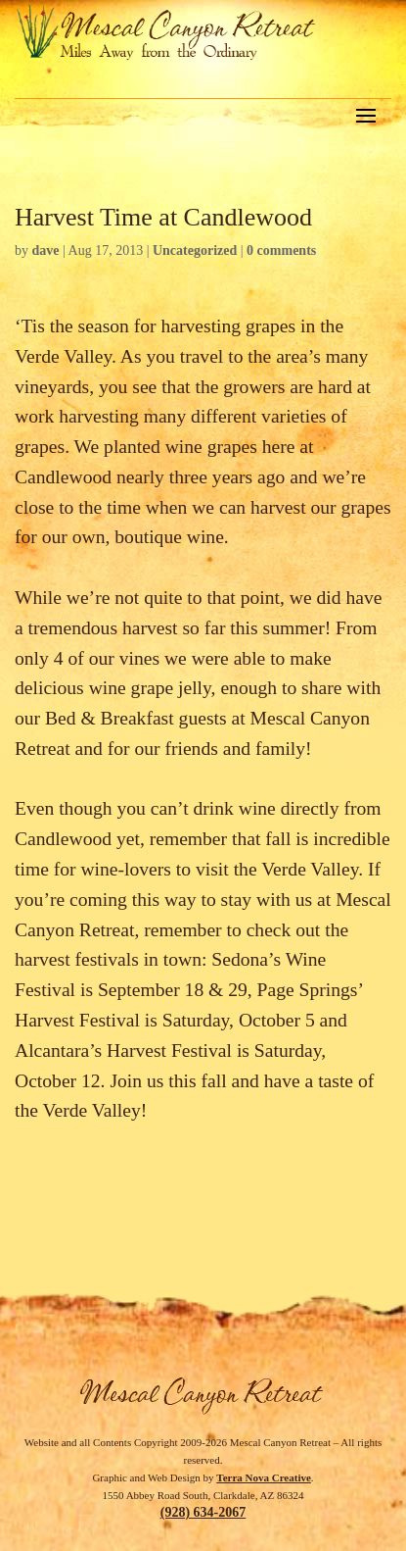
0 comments (281, 250)
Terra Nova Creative (263, 1477)
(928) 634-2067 (203, 1512)
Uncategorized (195, 250)
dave (46, 250)
